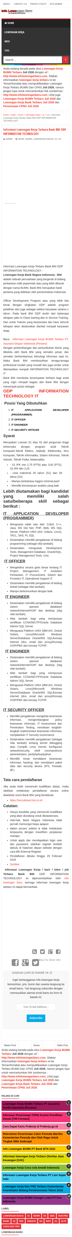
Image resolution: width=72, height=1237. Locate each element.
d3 (44, 1216)
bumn (29, 139)
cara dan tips (11, 1226)
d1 (56, 1221)
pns (21, 1221)
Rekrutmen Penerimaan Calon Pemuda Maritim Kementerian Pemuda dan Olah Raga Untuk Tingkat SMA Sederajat (33, 1137)
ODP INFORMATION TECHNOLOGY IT (36, 393)
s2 (60, 139)
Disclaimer (56, 4)
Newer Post (10, 1045)
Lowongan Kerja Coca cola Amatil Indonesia (31, 1167)
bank (21, 139)
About (6, 4)
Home (9, 23)
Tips (6, 50)
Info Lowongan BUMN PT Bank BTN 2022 (29, 1148)
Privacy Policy (38, 4)
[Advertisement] (35, 169)
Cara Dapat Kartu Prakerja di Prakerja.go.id (30, 1126)
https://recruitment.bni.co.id (26, 800)
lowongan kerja (43, 139)
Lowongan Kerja (14, 32)
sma (52, 1216)
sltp (63, 1221)
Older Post (62, 1045)
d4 (41, 1221)
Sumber (14, 864)
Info (7, 41)
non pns (63, 1216)
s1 (56, 139)
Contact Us (20, 4)
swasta (31, 1221)
